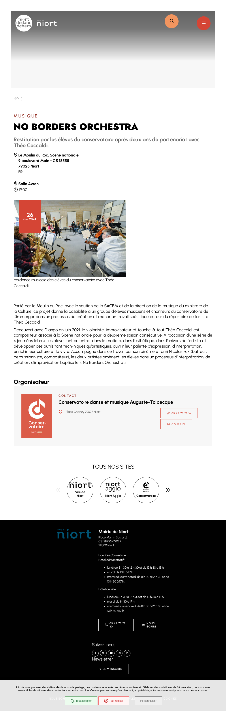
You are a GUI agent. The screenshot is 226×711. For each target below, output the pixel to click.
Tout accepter (81, 700)
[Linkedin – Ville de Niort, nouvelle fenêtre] (127, 653)
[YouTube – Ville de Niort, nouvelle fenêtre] (111, 653)
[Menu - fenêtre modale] (204, 23)
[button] (172, 21)
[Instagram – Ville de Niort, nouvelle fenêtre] (119, 653)
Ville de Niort (80, 494)
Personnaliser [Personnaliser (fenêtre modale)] (148, 700)
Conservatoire (146, 496)
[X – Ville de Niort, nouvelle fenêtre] (103, 653)
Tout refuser (113, 700)
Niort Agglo (113, 496)
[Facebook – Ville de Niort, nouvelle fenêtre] (95, 653)
